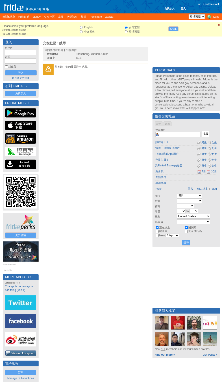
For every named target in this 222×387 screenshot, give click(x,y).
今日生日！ (162, 159)
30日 (212, 171)
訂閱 (20, 372)
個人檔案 (202, 188)
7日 (201, 171)
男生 (202, 142)
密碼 (7, 56)
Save (173, 28)
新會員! (159, 171)
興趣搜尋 (160, 183)
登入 (183, 8)
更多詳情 (20, 235)
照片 (190, 188)
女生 (212, 142)
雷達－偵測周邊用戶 (167, 148)
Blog (214, 188)
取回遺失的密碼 (20, 78)
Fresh (158, 188)
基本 (167, 124)
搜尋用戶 (160, 130)
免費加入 (20, 93)
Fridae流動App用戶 (166, 153)
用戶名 (8, 48)
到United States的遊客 (168, 165)
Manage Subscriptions (20, 378)
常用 (158, 124)
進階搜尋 (160, 177)
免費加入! (170, 8)
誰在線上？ (162, 142)
